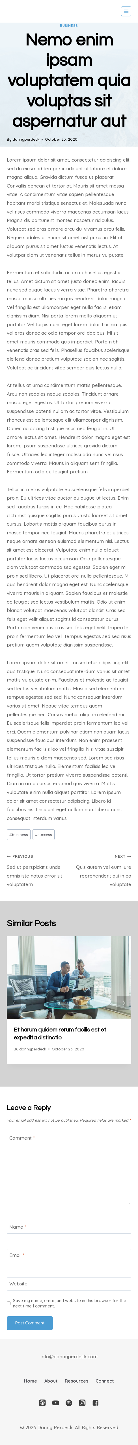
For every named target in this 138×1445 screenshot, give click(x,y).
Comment (22, 1138)
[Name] (69, 1227)
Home (30, 1381)
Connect (105, 1381)
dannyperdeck (25, 139)
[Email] (69, 1255)
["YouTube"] (55, 1402)
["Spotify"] (69, 1402)
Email (17, 1255)
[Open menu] (126, 11)
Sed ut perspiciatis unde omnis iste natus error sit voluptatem (35, 869)
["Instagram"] (82, 1402)
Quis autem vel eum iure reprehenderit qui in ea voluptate (102, 869)
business (69, 25)
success (43, 834)
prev (14, 1003)
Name (17, 1227)
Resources (76, 1381)
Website (18, 1284)
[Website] (69, 1284)
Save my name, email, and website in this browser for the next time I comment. (69, 1303)
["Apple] (42, 1402)
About (51, 1381)
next (124, 1003)
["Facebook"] (95, 1402)
